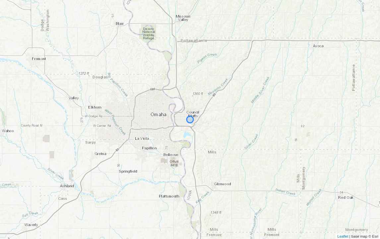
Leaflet (343, 236)
